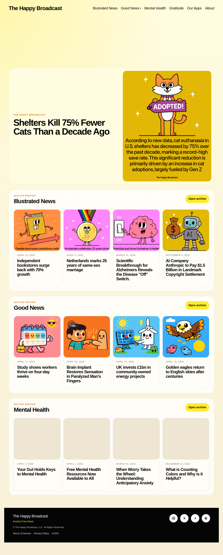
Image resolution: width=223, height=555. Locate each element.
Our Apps (194, 8)
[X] (184, 518)
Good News (130, 8)
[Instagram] (173, 518)
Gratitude (176, 8)
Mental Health (155, 8)
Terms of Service (22, 533)
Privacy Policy (41, 533)
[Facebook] (195, 518)
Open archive (197, 198)
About (209, 8)
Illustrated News (105, 8)
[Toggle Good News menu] (140, 8)
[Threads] (206, 518)
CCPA (55, 533)
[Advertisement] (111, 40)
